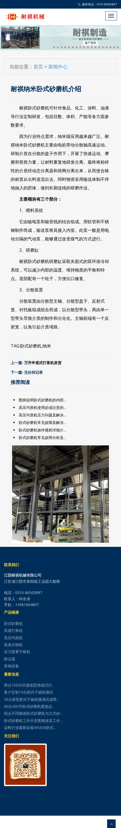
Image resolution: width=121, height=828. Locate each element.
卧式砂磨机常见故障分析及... (42, 437)
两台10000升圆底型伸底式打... (29, 685)
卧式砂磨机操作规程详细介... (42, 430)
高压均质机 (13, 637)
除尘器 (9, 658)
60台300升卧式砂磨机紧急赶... (29, 706)
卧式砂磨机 (30, 346)
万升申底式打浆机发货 (42, 362)
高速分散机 (13, 644)
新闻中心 (58, 66)
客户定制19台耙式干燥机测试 (28, 692)
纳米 (46, 346)
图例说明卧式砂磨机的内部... (42, 399)
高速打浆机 (13, 630)
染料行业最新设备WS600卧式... (30, 727)
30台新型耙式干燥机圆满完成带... (31, 699)
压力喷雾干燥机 (17, 651)
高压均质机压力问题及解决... (42, 414)
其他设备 (11, 665)
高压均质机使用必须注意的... (42, 407)
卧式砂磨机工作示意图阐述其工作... (33, 720)
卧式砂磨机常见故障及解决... (42, 422)
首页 (38, 66)
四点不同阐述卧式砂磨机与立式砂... (33, 713)
